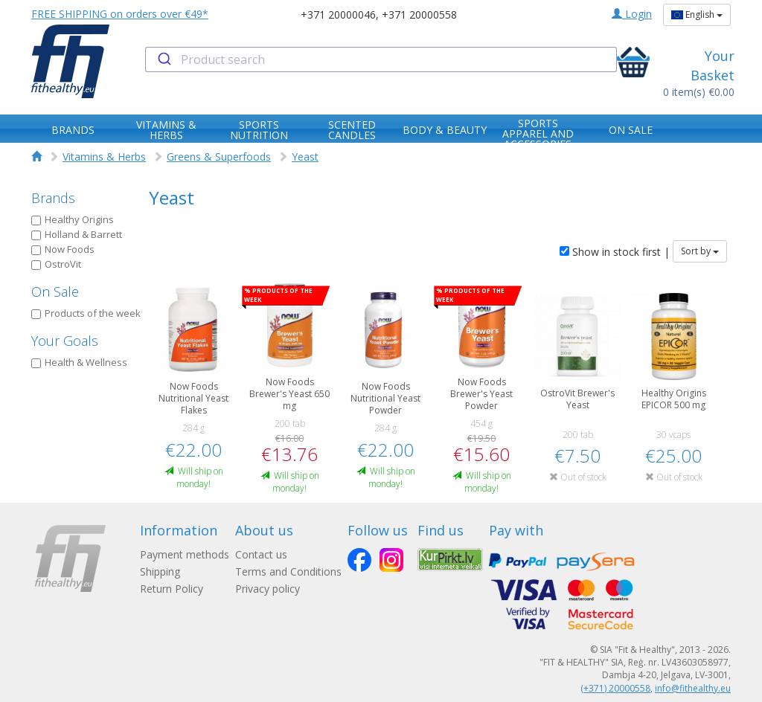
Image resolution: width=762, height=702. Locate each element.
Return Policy (171, 589)
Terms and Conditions (288, 571)
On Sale (55, 291)
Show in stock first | (615, 252)
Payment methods (184, 554)
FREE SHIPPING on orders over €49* (119, 14)
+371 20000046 (338, 14)
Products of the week (86, 313)
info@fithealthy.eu (693, 688)
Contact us (261, 554)
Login (632, 14)
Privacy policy (267, 589)
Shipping (160, 571)
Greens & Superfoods (219, 156)
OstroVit (56, 264)
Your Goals (64, 341)
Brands (53, 198)
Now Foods (63, 249)
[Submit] (163, 59)
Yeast (305, 156)
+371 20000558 (419, 14)
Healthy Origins (72, 219)
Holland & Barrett (76, 234)
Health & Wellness (79, 362)
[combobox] (380, 59)
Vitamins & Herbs (104, 156)
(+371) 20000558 (615, 688)
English (697, 14)
